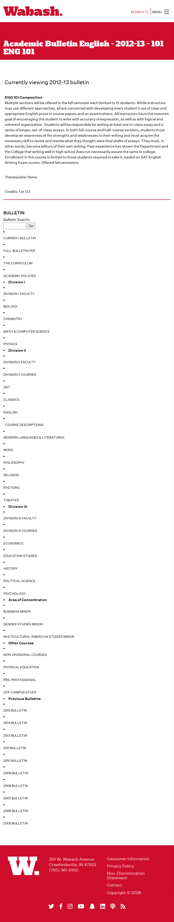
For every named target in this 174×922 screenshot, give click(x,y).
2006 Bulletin (15, 811)
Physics (10, 344)
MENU (160, 12)
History (10, 568)
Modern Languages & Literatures (33, 437)
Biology (10, 306)
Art (6, 387)
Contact (114, 885)
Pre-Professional (19, 680)
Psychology (14, 594)
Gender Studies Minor (23, 624)
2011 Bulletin (14, 748)
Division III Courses (20, 531)
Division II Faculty (19, 362)
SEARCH (140, 12)
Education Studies (20, 556)
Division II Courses (19, 375)
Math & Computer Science (26, 332)
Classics (11, 400)
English (10, 412)
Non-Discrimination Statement (126, 875)
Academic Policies (19, 276)
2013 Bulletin (15, 735)
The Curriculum (17, 263)
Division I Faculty (18, 294)
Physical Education (21, 667)
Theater (11, 500)
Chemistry (12, 319)
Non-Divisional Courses (25, 655)
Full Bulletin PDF (19, 251)
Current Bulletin (19, 238)
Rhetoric (11, 488)
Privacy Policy (120, 866)
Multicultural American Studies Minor (38, 637)
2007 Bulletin (15, 798)
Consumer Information (128, 859)
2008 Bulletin (15, 786)
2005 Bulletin (15, 823)
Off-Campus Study (19, 692)
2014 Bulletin (15, 723)
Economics (13, 543)
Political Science (19, 581)
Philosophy (13, 463)
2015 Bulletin (15, 710)
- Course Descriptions (23, 425)
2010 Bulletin (15, 761)
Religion (11, 475)
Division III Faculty (19, 518)
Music (8, 450)
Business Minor (17, 611)
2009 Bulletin (15, 773)
